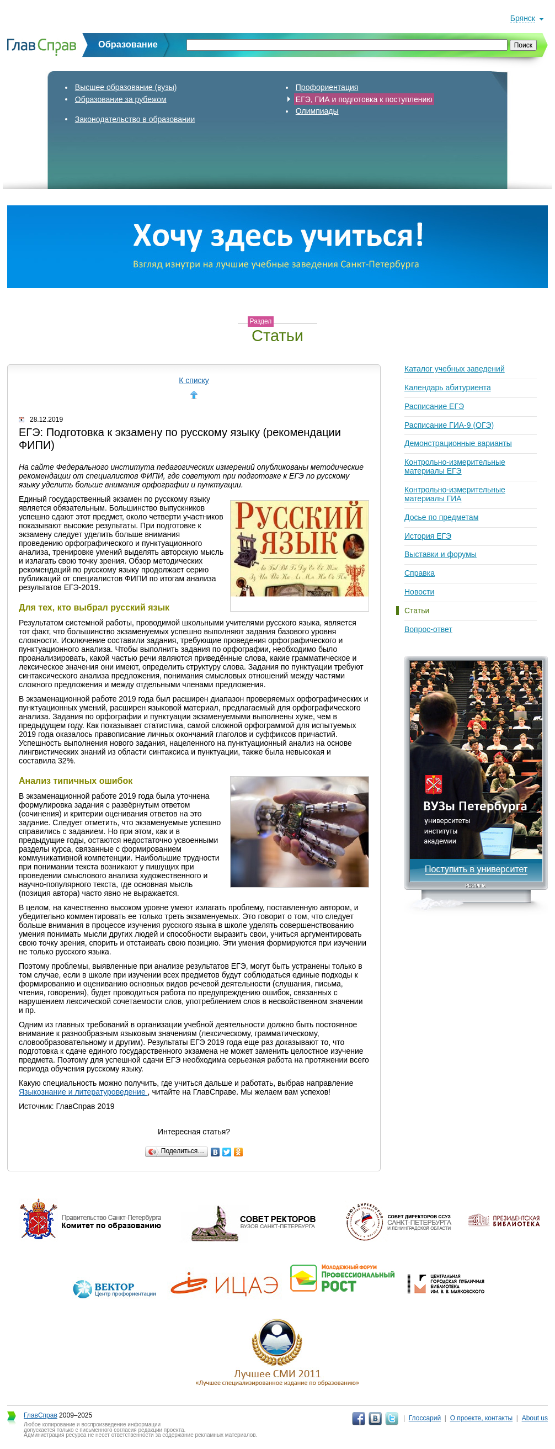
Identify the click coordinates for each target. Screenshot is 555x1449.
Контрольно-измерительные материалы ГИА (454, 494)
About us (535, 1418)
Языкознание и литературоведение (83, 1091)
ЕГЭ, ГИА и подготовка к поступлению (364, 98)
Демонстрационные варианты (458, 443)
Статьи (416, 610)
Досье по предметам (441, 517)
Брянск (522, 18)
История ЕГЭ (427, 536)
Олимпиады (317, 111)
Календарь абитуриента (447, 387)
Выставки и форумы (440, 554)
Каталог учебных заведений (454, 368)
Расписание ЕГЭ (434, 406)
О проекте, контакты (481, 1418)
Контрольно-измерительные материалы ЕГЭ (454, 466)
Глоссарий (425, 1418)
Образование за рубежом (121, 98)
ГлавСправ (40, 1415)
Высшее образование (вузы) (126, 87)
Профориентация (327, 87)
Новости (419, 591)
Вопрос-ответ (428, 629)
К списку (194, 380)
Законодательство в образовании (135, 118)
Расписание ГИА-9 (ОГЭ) (449, 425)
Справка (419, 573)
